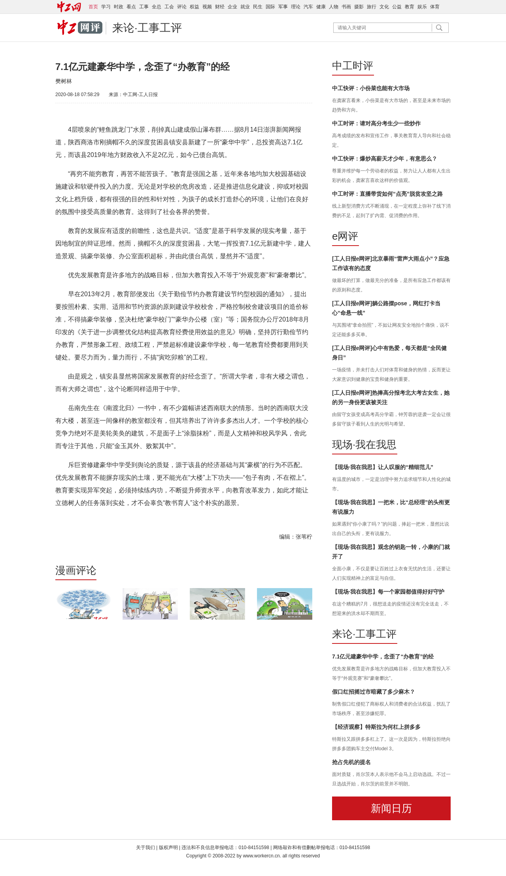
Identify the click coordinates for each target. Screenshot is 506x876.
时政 (118, 6)
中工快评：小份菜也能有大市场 (371, 88)
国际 (270, 6)
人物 (333, 6)
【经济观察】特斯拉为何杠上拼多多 (376, 727)
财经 (220, 6)
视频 (207, 6)
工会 (169, 6)
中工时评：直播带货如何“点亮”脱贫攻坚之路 (387, 194)
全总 (156, 6)
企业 (232, 6)
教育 (409, 6)
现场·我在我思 (364, 444)
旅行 (371, 6)
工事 (144, 6)
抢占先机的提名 (351, 762)
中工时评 (352, 66)
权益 (194, 6)
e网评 (345, 236)
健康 (321, 6)
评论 (182, 6)
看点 (131, 6)
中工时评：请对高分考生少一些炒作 (376, 123)
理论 (295, 6)
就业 (245, 6)
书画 (346, 6)
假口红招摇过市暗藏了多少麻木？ (373, 692)
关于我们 (145, 847)
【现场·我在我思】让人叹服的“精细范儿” (382, 467)
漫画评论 (75, 570)
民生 (257, 6)
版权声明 (169, 847)
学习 (106, 6)
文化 (384, 6)
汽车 (308, 6)
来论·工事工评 (147, 28)
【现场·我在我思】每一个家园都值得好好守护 (388, 591)
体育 (435, 6)
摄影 (359, 6)
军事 (283, 6)
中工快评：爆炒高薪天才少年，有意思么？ (384, 158)
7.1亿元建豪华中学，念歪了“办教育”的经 (383, 656)
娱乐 (422, 6)
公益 (397, 6)
